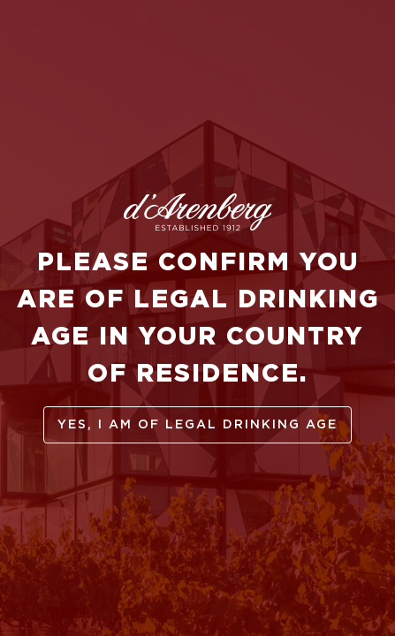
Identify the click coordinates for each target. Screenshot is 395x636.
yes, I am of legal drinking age (197, 425)
